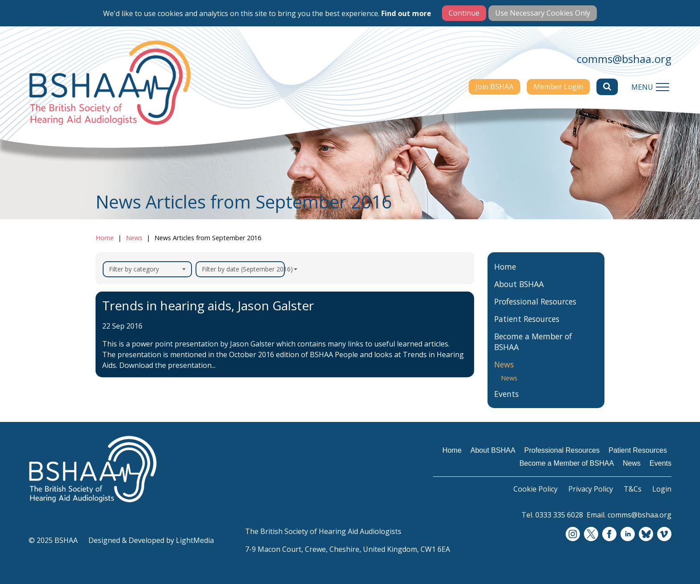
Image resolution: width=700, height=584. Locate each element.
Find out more (406, 13)
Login (661, 489)
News (134, 238)
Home (105, 238)
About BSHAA (519, 284)
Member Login (558, 87)
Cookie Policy (535, 489)
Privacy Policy (590, 489)
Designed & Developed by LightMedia (151, 540)
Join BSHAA (494, 87)
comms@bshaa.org (624, 58)
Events (506, 393)
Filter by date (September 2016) (243, 269)
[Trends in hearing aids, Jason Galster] (285, 334)
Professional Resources (535, 301)
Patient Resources (526, 318)
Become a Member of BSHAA (533, 341)
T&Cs (633, 489)
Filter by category (147, 269)
